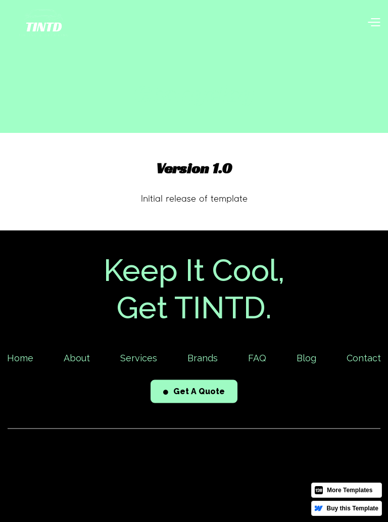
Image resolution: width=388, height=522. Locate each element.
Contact (364, 359)
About (77, 359)
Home (20, 359)
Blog (306, 359)
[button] (373, 23)
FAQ (257, 359)
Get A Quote (194, 392)
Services (138, 359)
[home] (43, 23)
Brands (202, 359)
